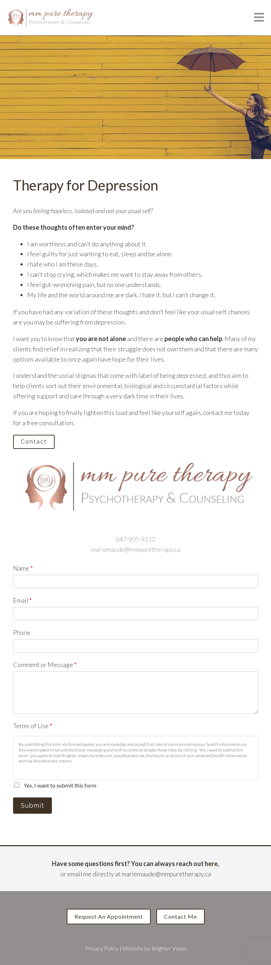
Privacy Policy (102, 948)
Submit (32, 805)
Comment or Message (45, 664)
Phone (21, 632)
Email (22, 600)
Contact (34, 441)
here (211, 863)
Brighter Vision (168, 948)
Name (23, 568)
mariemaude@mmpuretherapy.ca (135, 549)
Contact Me (180, 916)
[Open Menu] (259, 18)
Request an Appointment (108, 916)
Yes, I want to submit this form (60, 785)
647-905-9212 (135, 539)
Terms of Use (32, 726)
